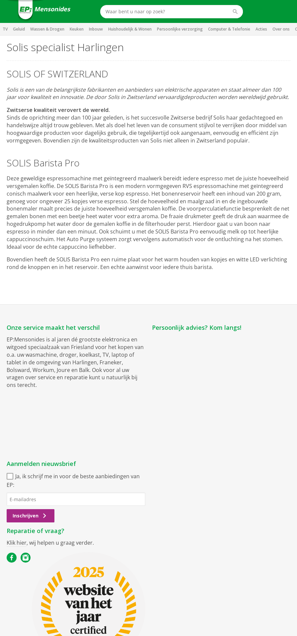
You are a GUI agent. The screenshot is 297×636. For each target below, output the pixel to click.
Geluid (19, 29)
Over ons (281, 29)
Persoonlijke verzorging (180, 29)
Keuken (77, 29)
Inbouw (96, 29)
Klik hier (17, 542)
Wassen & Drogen (47, 29)
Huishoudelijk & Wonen (130, 29)
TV (5, 29)
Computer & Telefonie (229, 29)
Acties (261, 29)
